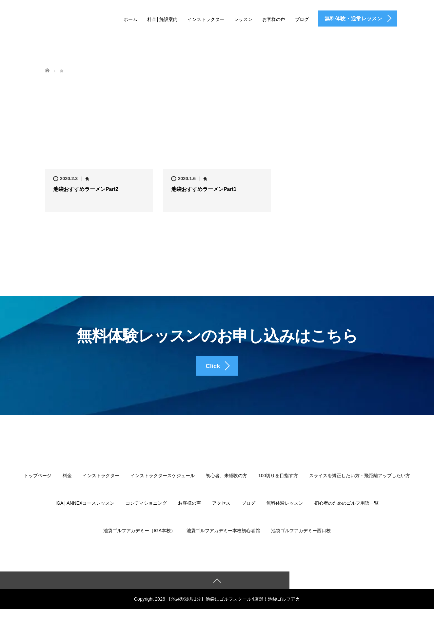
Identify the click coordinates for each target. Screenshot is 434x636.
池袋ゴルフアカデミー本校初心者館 (223, 537)
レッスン (243, 19)
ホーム (130, 19)
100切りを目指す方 (278, 482)
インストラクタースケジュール (162, 482)
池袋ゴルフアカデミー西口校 (301, 537)
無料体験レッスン (284, 510)
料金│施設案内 (162, 19)
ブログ (302, 19)
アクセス (221, 510)
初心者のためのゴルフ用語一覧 (346, 510)
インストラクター (205, 19)
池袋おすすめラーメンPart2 (86, 189)
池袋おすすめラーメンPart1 (204, 189)
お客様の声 (273, 19)
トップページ (37, 482)
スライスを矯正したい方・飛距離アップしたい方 (359, 482)
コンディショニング (146, 510)
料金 (67, 482)
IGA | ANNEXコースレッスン (84, 510)
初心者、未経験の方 (226, 482)
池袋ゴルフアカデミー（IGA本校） (139, 537)
